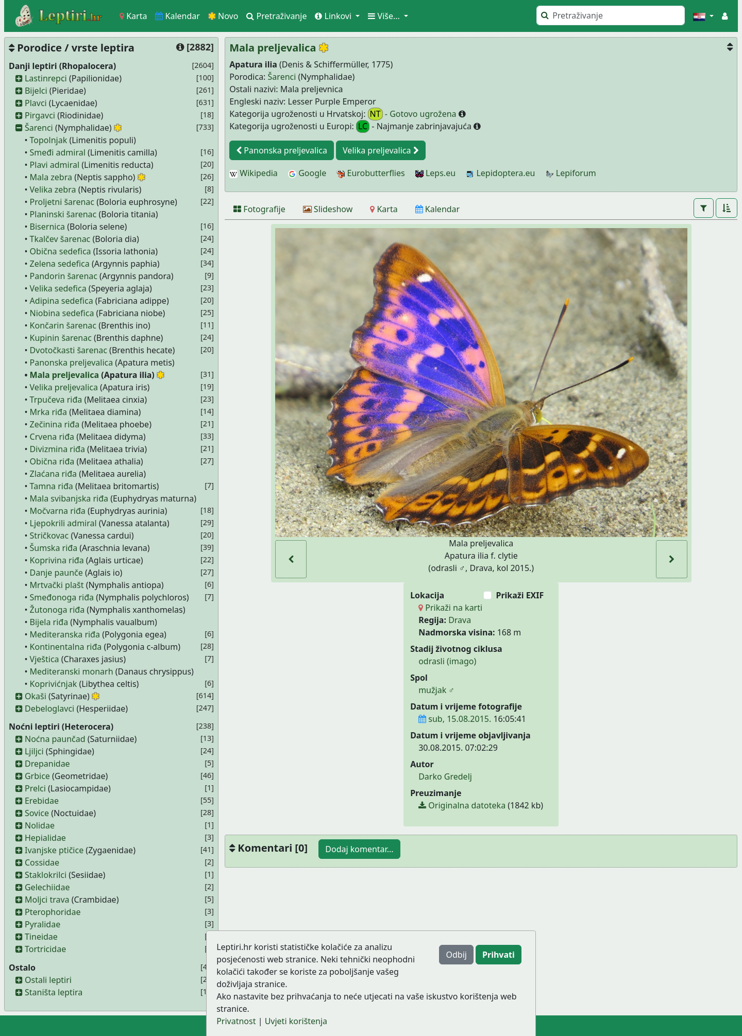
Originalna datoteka (461, 805)
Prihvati (498, 954)
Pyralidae (42, 924)
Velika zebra (53, 189)
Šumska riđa (54, 548)
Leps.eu (435, 173)
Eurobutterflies (370, 173)
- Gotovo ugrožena (413, 114)
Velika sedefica (58, 288)
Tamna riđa (51, 486)
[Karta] (383, 209)
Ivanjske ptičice (54, 850)
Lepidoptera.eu (500, 173)
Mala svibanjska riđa (69, 498)
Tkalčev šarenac (60, 239)
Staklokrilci (45, 874)
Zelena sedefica (60, 263)
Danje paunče (56, 572)
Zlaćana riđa (53, 473)
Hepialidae (45, 837)
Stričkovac (49, 535)
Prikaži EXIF (520, 595)
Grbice (37, 776)
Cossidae (42, 862)
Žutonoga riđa (57, 609)
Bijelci (36, 90)
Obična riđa (52, 461)
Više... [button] (385, 16)
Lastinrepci (46, 78)
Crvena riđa (52, 436)
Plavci (36, 103)
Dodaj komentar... (359, 849)
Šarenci (39, 127)
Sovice (37, 813)
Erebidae (42, 800)
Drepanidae (47, 763)
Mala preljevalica (64, 375)
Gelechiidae (47, 887)
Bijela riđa (49, 622)
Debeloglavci (49, 708)
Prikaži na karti (450, 607)
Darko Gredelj (445, 776)
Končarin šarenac (63, 325)
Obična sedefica (60, 251)
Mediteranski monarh (71, 671)
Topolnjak (49, 140)
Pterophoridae (52, 912)
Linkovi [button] (334, 16)
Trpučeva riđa (56, 399)
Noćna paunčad (55, 739)
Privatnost (236, 1021)
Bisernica (47, 226)
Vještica (44, 659)
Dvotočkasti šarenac (68, 350)
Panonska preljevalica (71, 362)
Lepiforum (571, 173)
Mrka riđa (48, 412)
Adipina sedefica (61, 300)
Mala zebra (51, 177)
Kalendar (177, 16)
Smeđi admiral (58, 152)
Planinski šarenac (63, 214)
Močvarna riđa (58, 510)
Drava (459, 620)
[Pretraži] (610, 15)
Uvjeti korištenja (296, 1021)
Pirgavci (40, 115)
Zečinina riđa (55, 424)
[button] (703, 16)
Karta (133, 16)
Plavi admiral (55, 164)
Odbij (456, 954)
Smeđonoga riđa (62, 597)
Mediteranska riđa (65, 634)
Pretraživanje (276, 16)
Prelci (35, 788)
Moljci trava (47, 899)
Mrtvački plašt (57, 585)
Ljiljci (34, 751)
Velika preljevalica (64, 387)
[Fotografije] (259, 209)
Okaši (35, 696)
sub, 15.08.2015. (454, 718)
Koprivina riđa (57, 560)
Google (307, 173)
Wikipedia (253, 173)
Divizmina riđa (57, 449)
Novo (223, 16)
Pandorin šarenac (63, 276)
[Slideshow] (328, 209)
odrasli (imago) (447, 661)
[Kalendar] (438, 209)
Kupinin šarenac (61, 337)
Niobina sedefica (62, 313)
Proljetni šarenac (62, 202)
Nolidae (40, 825)
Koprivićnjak (53, 683)
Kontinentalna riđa (66, 646)
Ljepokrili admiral (63, 523)
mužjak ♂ (436, 690)
